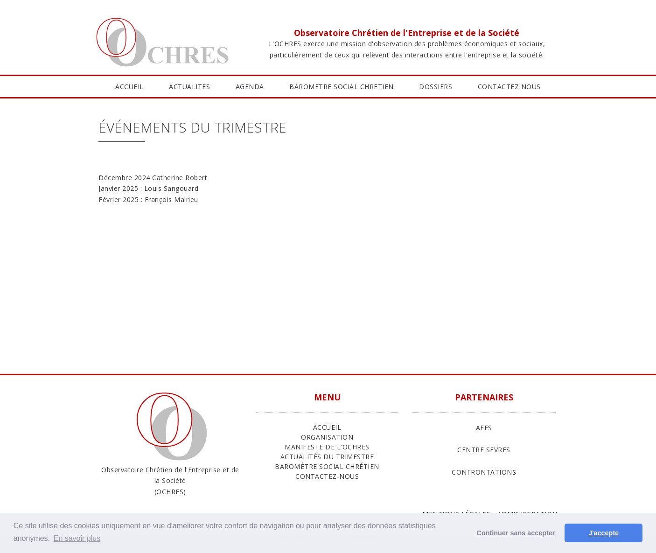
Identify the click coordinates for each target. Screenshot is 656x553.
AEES (484, 427)
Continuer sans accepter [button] (516, 533)
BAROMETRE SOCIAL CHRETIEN (341, 86)
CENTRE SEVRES (483, 449)
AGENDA (250, 86)
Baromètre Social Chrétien (327, 466)
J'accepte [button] (603, 533)
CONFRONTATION (482, 472)
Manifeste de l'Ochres (327, 446)
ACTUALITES (189, 86)
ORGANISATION (327, 437)
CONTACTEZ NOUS (509, 86)
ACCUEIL (129, 86)
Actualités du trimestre (327, 456)
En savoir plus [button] (77, 538)
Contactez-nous (327, 476)
